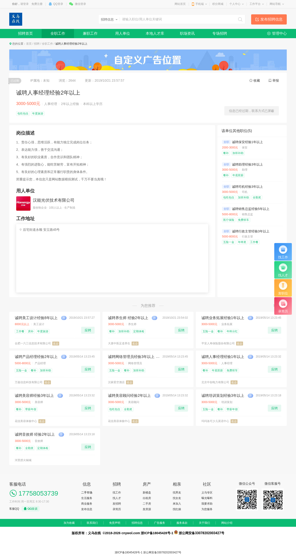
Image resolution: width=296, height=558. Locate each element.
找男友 (177, 492)
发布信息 (86, 509)
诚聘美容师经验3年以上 (34, 396)
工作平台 (255, 4)
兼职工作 (90, 33)
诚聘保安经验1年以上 (247, 142)
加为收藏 (69, 522)
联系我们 (92, 522)
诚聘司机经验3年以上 (247, 186)
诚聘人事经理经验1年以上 (222, 357)
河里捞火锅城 (23, 460)
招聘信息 (137, 522)
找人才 (117, 498)
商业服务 (86, 503)
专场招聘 (219, 33)
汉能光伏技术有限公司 (53, 200)
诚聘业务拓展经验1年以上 (222, 318)
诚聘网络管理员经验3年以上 (131, 357)
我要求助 (207, 503)
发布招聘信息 (271, 19)
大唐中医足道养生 (119, 343)
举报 (275, 80)
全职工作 (57, 33)
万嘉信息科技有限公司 (29, 382)
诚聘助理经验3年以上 (247, 164)
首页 (29, 43)
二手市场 (86, 492)
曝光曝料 (207, 498)
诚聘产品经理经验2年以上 (36, 357)
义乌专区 (207, 492)
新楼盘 (147, 492)
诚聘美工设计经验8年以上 (36, 318)
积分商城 (217, 4)
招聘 (37, 43)
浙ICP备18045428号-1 (128, 552)
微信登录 (80, 4)
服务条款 (182, 522)
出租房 (147, 498)
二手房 (147, 503)
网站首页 (180, 4)
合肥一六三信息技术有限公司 (33, 343)
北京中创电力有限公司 (215, 382)
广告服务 (159, 522)
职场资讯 (187, 33)
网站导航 (275, 4)
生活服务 (86, 498)
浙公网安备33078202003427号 (162, 552)
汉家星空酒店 (116, 382)
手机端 (199, 4)
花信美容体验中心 (26, 421)
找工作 (117, 492)
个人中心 (234, 4)
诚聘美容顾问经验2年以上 (129, 396)
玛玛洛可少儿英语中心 (215, 421)
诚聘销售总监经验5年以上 (250, 209)
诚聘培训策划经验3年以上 (222, 396)
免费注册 (37, 4)
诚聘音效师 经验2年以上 (35, 434)
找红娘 (177, 509)
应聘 (88, 330)
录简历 (117, 509)
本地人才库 (155, 33)
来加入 (177, 503)
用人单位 (122, 33)
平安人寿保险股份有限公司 (218, 343)
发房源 (147, 509)
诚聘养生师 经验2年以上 (128, 318)
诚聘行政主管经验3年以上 (250, 231)
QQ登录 (58, 4)
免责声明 (114, 522)
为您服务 (207, 509)
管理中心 (279, 33)
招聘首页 (25, 33)
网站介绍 (226, 522)
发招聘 (117, 503)
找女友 (177, 498)
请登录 (24, 4)
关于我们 (204, 522)
